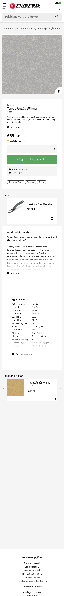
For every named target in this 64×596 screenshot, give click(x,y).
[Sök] (57, 17)
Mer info (15, 127)
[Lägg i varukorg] (51, 218)
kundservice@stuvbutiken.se (32, 581)
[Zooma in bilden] (58, 90)
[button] (60, 211)
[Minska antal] (9, 149)
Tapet (15, 28)
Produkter (7, 28)
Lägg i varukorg (31, 159)
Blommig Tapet (35, 28)
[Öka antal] (54, 149)
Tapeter (23, 28)
